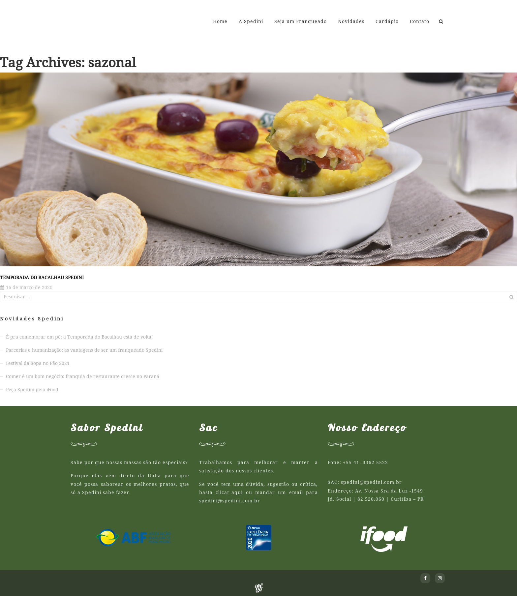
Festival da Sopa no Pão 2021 (38, 363)
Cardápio (387, 21)
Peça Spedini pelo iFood (32, 389)
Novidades (351, 21)
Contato (419, 21)
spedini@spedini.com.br (229, 500)
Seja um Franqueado (300, 21)
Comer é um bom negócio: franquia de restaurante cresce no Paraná (82, 376)
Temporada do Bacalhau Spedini (42, 277)
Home (220, 21)
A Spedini (251, 21)
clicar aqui (229, 492)
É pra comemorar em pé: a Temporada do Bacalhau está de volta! (79, 337)
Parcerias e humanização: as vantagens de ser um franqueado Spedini (84, 350)
